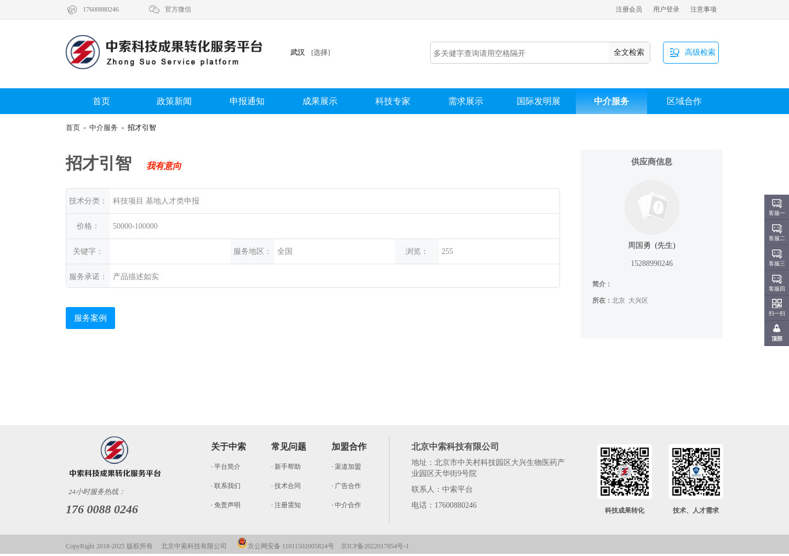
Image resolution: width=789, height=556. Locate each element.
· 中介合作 (346, 505)
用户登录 (666, 9)
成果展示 (320, 101)
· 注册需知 (286, 505)
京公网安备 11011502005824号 (285, 546)
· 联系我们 (226, 486)
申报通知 (247, 101)
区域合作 (684, 101)
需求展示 (465, 101)
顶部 (776, 339)
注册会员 (629, 9)
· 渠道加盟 (346, 466)
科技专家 (392, 101)
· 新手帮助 (286, 466)
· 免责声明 (226, 505)
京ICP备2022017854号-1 (375, 546)
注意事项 (703, 9)
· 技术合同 (286, 486)
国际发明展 (539, 101)
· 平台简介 (226, 466)
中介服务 (611, 101)
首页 (101, 101)
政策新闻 (174, 101)
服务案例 (90, 318)
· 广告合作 (346, 486)
